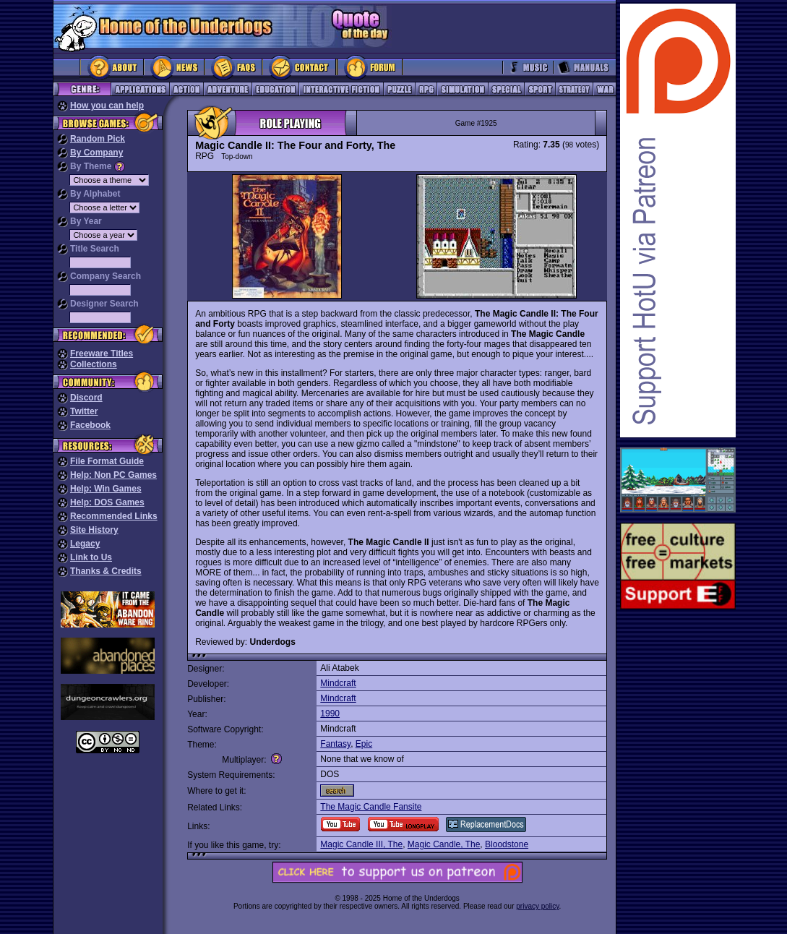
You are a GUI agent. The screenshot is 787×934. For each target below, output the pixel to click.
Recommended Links (114, 516)
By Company (96, 152)
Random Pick (97, 139)
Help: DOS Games (107, 502)
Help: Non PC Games (113, 475)
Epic (364, 744)
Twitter (84, 411)
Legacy (85, 544)
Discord (86, 398)
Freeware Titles (101, 353)
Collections (93, 364)
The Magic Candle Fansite (370, 807)
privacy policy (537, 906)
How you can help (107, 105)
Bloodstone (506, 844)
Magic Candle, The (444, 844)
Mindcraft (338, 683)
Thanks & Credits (106, 571)
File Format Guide (107, 461)
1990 (330, 713)
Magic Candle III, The (361, 844)
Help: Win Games (106, 489)
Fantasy (335, 744)
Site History (94, 530)
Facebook (90, 425)
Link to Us (91, 557)
